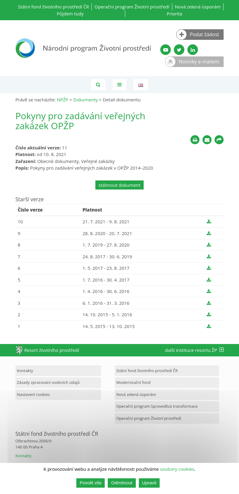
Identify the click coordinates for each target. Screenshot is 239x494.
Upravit (149, 483)
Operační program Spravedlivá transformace (157, 406)
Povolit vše (91, 483)
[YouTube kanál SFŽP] (165, 49)
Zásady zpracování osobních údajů (48, 382)
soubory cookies (177, 469)
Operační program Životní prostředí (131, 7)
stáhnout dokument (120, 185)
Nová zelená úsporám (198, 7)
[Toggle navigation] (119, 84)
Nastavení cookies (33, 394)
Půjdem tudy (70, 14)
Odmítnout (121, 483)
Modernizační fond (133, 382)
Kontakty (25, 370)
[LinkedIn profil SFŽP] (192, 49)
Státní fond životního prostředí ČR (53, 7)
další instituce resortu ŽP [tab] (194, 350)
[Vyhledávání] (98, 84)
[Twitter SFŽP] (179, 49)
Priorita (174, 14)
